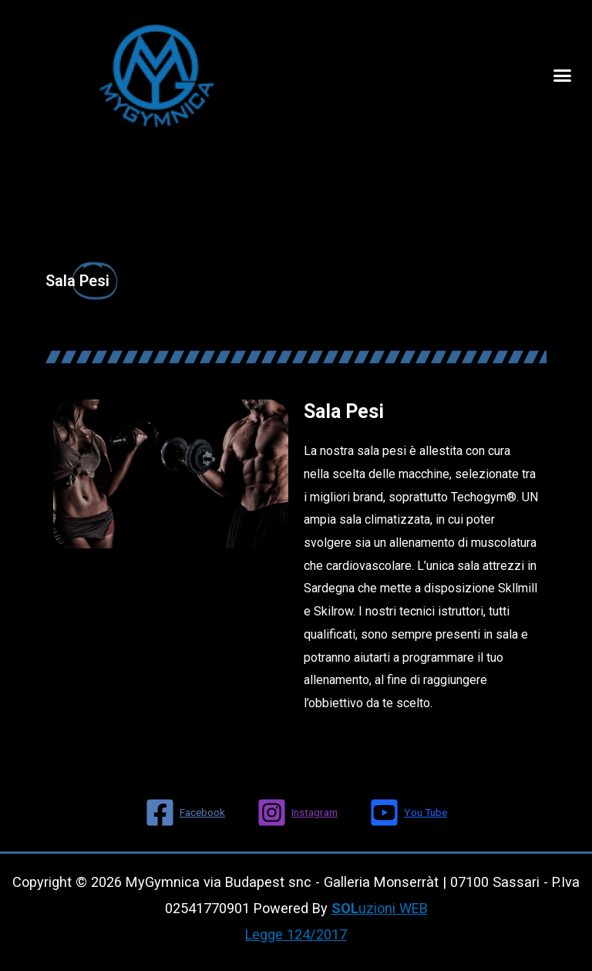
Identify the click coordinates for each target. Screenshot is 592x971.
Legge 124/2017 (296, 934)
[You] (408, 812)
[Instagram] (297, 812)
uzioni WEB (379, 908)
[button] (562, 75)
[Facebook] (185, 812)
